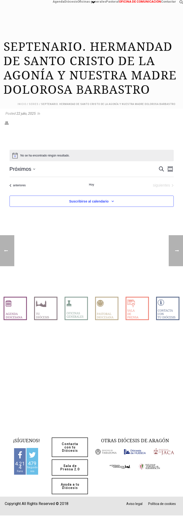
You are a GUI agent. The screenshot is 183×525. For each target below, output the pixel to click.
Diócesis (70, 1)
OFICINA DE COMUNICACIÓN (140, 1)
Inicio (22, 104)
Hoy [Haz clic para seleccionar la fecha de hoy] (91, 184)
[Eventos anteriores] (18, 185)
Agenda (58, 1)
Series (34, 104)
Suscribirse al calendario (89, 201)
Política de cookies (162, 504)
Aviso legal (134, 504)
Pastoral (112, 1)
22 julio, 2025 (26, 113)
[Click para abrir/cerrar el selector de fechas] (23, 169)
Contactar (168, 1)
